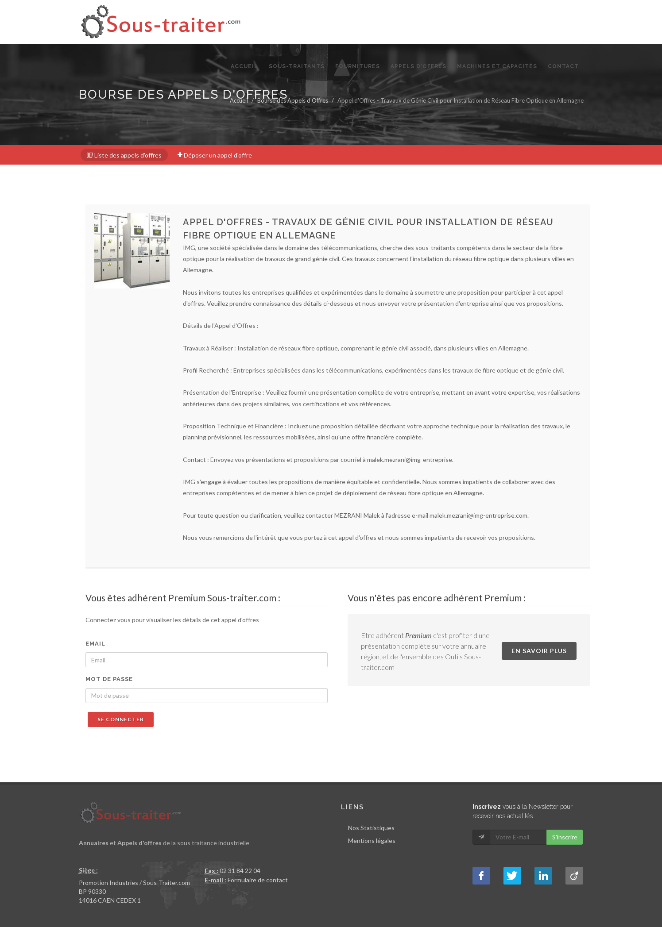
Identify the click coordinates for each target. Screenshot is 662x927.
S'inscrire (564, 837)
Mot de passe (109, 679)
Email (95, 643)
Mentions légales (371, 840)
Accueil (239, 100)
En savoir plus (539, 650)
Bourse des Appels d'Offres (292, 100)
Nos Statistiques (371, 827)
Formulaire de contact (258, 880)
